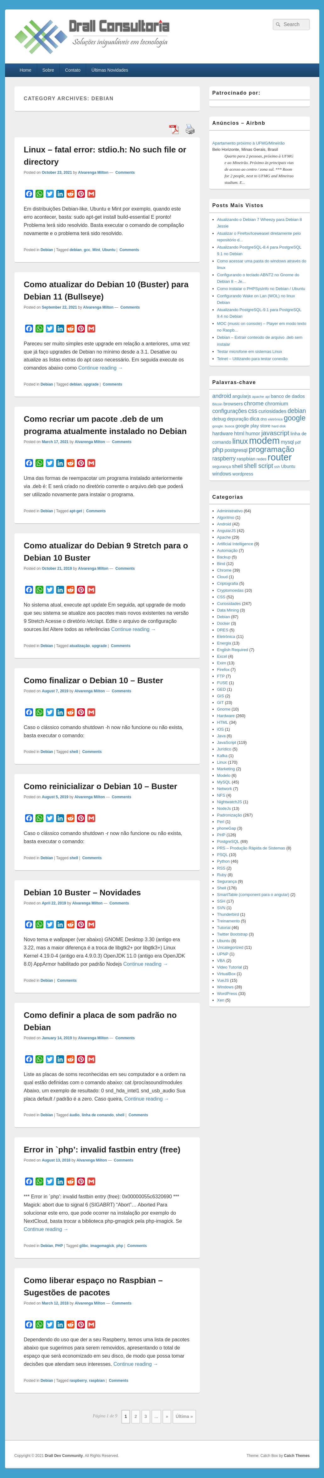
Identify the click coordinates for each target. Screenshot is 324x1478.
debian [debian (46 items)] (297, 410)
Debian (47, 250)
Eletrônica (226, 636)
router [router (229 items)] (280, 457)
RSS (221, 868)
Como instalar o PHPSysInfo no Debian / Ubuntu (261, 288)
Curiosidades (229, 603)
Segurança (227, 881)
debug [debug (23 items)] (219, 418)
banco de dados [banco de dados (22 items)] (288, 396)
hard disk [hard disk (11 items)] (279, 426)
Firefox (223, 669)
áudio (74, 1115)
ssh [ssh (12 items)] (277, 466)
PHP (59, 1246)
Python (223, 861)
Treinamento (228, 921)
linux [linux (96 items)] (240, 441)
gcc (87, 250)
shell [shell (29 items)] (237, 466)
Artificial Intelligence (235, 543)
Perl (220, 821)
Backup (224, 557)
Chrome (224, 570)
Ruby (222, 874)
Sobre (48, 70)
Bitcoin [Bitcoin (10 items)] (217, 404)
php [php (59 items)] (217, 449)
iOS (220, 729)
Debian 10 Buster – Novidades (82, 892)
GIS (220, 696)
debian (75, 250)
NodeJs (224, 808)
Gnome (224, 709)
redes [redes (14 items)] (261, 459)
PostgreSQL (228, 841)
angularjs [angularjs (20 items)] (241, 396)
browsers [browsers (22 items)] (233, 403)
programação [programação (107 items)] (271, 449)
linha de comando (98, 1115)
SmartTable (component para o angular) (253, 894)
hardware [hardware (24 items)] (222, 433)
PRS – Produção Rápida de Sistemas (251, 848)
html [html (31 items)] (239, 433)
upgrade (91, 384)
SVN (221, 907)
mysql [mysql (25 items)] (287, 442)
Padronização (229, 815)
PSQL (222, 854)
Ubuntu (108, 250)
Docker (223, 623)
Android (224, 524)
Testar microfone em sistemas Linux (249, 351)
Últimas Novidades (109, 70)
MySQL (224, 782)
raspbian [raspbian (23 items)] (246, 458)
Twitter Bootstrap (232, 934)
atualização (79, 646)
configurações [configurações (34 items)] (229, 411)
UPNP (222, 954)
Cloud (222, 576)
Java (221, 736)
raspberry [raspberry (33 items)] (224, 458)
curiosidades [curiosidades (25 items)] (272, 411)
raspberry (78, 1380)
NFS (221, 795)
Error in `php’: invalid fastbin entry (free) (102, 1149)
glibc (84, 1246)
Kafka (222, 755)
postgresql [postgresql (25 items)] (235, 450)
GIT (220, 702)
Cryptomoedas (230, 590)
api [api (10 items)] (267, 396)
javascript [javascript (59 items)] (275, 433)
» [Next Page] (167, 1416)
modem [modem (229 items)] (264, 440)
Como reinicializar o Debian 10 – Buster (100, 786)
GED (221, 689)
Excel (222, 656)
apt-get (75, 511)
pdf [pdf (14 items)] (298, 442)
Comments (124, 172)
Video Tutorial (229, 967)
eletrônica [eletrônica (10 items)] (275, 419)
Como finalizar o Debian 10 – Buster (93, 680)
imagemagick (102, 1246)
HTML (222, 722)
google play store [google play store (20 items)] (252, 425)
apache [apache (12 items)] (258, 396)
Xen (220, 1000)
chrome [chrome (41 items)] (254, 403)
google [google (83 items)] (294, 418)
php (119, 1246)
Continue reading (100, 368)
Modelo (224, 775)
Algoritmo (225, 517)
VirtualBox (226, 973)
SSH (221, 901)
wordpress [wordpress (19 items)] (243, 473)
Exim (221, 663)
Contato (72, 70)
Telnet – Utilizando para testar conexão (252, 358)
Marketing (226, 768)
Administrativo (230, 510)
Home (25, 70)
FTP (221, 676)
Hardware (226, 715)
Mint (96, 250)
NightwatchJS (229, 801)
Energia (224, 643)
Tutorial (224, 927)
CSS (221, 597)
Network (224, 788)
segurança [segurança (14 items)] (221, 466)
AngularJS (226, 530)
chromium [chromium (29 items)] (276, 404)
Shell (221, 888)
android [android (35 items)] (221, 396)
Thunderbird (228, 914)
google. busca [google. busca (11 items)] (223, 426)
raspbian (97, 1380)
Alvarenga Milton (93, 172)
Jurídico (224, 749)
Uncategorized (230, 947)
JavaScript (226, 742)
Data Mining (228, 610)
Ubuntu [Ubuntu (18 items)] (288, 466)
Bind (221, 563)
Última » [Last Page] (184, 1416)
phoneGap (226, 828)
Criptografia (227, 583)
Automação (227, 550)
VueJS (223, 980)
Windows (225, 987)
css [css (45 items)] (252, 410)
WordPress (227, 993)
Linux (222, 762)
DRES (222, 630)
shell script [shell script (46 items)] (258, 465)
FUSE (222, 682)
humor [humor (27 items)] (252, 433)
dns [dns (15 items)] (264, 419)
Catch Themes (297, 1455)
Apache (224, 537)
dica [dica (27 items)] (254, 418)
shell (73, 752)
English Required (232, 649)
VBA (221, 960)
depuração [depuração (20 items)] (238, 418)
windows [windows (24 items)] (221, 473)
